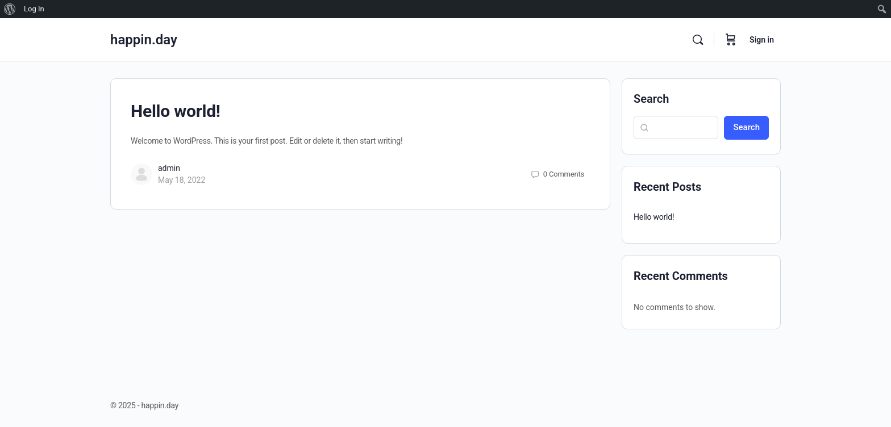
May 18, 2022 (181, 180)
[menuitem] (10, 9)
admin (169, 168)
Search (651, 99)
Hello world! (175, 111)
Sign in (762, 39)
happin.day (143, 40)
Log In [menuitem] (34, 9)
